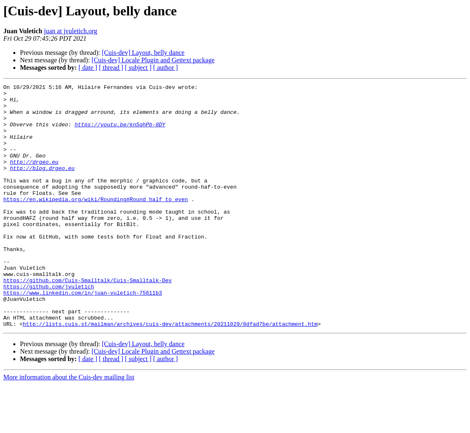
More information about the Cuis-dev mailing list (69, 425)
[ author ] (165, 67)
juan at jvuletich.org (70, 30)
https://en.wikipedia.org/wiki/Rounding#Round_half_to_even (95, 222)
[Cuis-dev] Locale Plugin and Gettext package (152, 60)
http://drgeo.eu (34, 178)
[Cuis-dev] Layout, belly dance (143, 52)
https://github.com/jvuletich (48, 327)
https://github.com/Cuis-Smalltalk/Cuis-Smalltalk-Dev (87, 320)
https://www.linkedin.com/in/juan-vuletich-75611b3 (82, 335)
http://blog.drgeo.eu (42, 185)
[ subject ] (138, 67)
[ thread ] (111, 67)
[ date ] (87, 67)
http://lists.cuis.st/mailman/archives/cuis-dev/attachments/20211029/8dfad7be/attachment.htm (170, 372)
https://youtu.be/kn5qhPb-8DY (120, 133)
